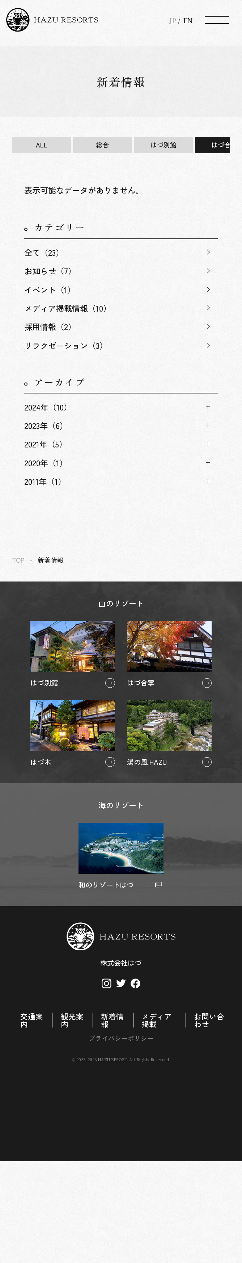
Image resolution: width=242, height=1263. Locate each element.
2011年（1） (45, 481)
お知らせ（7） (50, 270)
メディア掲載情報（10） (67, 308)
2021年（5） (45, 444)
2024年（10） (48, 407)
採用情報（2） (50, 326)
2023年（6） (46, 425)
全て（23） (44, 252)
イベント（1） (49, 289)
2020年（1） (45, 462)
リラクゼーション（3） (65, 345)
